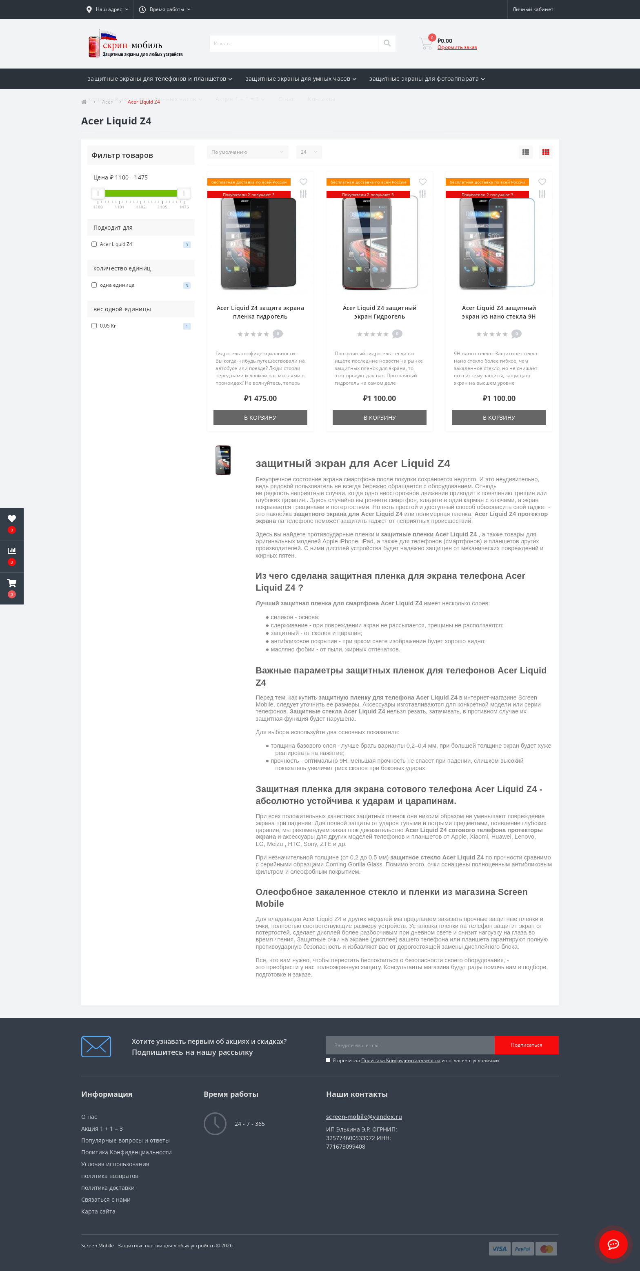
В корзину (260, 417)
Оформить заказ (457, 47)
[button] (107, 9)
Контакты (322, 99)
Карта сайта (98, 1211)
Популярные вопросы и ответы (125, 1140)
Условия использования (115, 1164)
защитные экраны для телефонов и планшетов (160, 78)
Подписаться (526, 1044)
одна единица (141, 285)
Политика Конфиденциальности (400, 1060)
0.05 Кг (141, 326)
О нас (286, 99)
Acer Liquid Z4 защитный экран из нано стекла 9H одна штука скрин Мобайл (499, 316)
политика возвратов (109, 1176)
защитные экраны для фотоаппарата (427, 78)
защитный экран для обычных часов (145, 99)
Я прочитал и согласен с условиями (416, 1060)
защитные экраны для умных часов (301, 78)
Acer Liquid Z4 (141, 244)
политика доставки (108, 1187)
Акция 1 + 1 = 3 (240, 99)
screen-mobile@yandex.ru (364, 1116)
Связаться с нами (106, 1199)
